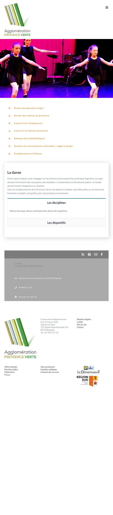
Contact (80, 327)
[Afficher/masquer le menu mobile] (107, 7)
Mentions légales (84, 319)
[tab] (56, 202)
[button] (56, 108)
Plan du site (82, 324)
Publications (9, 372)
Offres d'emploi (10, 367)
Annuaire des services (50, 372)
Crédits (80, 322)
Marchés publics (11, 369)
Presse (7, 375)
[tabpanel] (56, 212)
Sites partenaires (48, 367)
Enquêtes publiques (49, 369)
